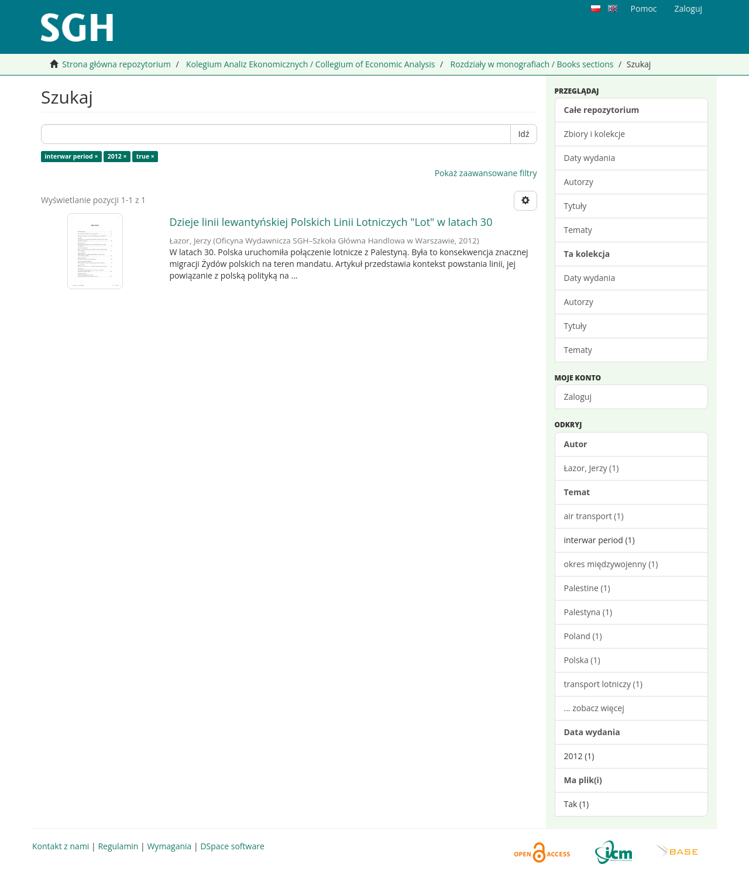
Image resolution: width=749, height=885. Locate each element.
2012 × (117, 156)
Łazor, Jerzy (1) (591, 468)
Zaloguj (578, 396)
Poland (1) (583, 636)
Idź (523, 133)
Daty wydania (590, 157)
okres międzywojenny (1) (611, 564)
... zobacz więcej (594, 708)
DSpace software (232, 846)
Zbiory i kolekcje (595, 133)
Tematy (578, 229)
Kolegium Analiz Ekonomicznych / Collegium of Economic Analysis (310, 64)
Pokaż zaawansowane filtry (486, 173)
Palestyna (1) (588, 612)
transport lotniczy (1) (603, 684)
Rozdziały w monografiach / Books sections (531, 64)
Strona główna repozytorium (116, 64)
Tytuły (575, 205)
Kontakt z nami (60, 846)
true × (145, 156)
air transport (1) (594, 516)
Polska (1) (582, 660)
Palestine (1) (587, 588)
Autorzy (578, 181)
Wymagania (169, 846)
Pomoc (644, 8)
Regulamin (118, 846)
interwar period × (71, 156)
